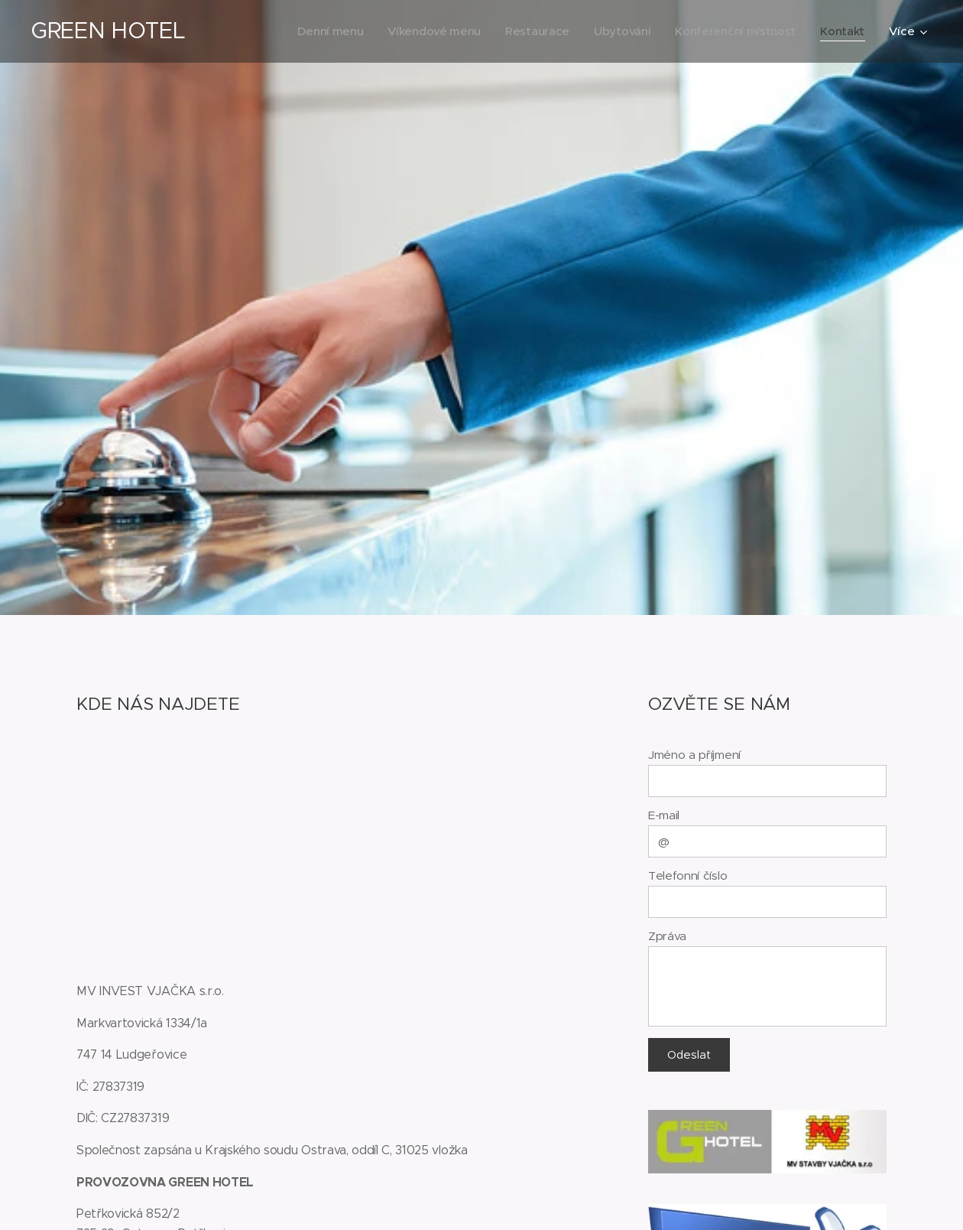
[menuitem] (319, 31)
